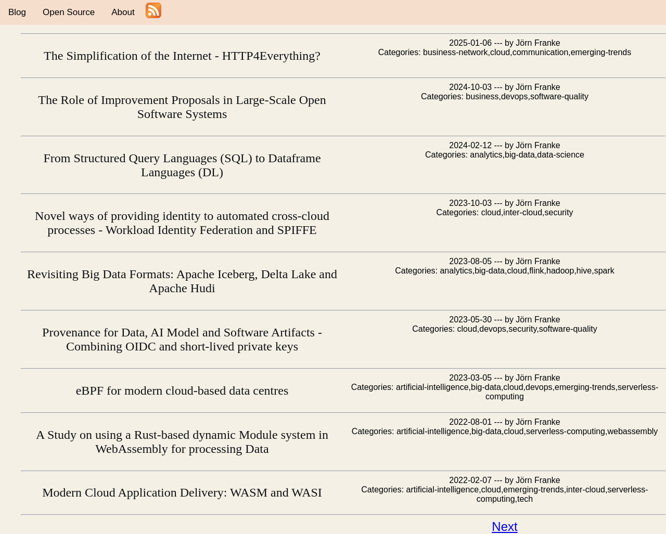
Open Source (69, 12)
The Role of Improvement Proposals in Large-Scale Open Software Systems (182, 107)
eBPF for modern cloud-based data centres (182, 390)
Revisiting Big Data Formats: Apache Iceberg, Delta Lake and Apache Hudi (182, 281)
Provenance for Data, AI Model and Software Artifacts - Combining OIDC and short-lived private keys (182, 339)
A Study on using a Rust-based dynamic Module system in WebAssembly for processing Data (182, 441)
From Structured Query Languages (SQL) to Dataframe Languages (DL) (182, 165)
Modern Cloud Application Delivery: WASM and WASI (182, 492)
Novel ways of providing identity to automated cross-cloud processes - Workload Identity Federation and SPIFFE (182, 223)
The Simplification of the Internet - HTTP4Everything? (182, 55)
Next (504, 526)
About (122, 12)
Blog (17, 12)
